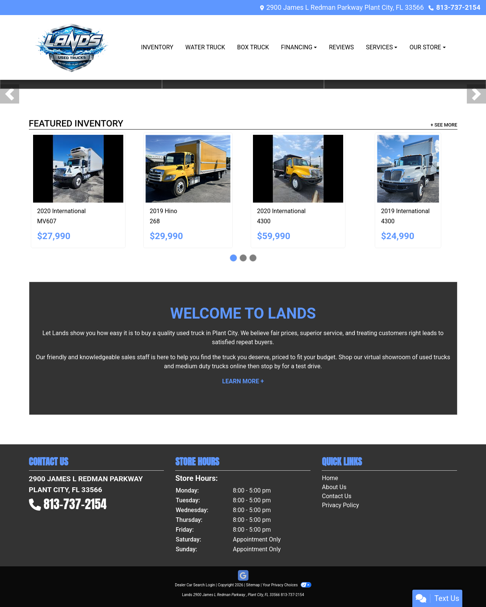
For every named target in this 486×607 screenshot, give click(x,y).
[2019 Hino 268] (188, 168)
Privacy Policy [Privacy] (340, 505)
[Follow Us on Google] (243, 575)
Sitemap (253, 585)
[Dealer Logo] (73, 47)
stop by (270, 366)
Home (330, 478)
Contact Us (336, 496)
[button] (9, 94)
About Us (334, 487)
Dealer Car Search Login (195, 585)
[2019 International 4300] (408, 168)
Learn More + (243, 381)
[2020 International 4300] (298, 168)
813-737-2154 (458, 7)
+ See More (444, 125)
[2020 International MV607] (78, 168)
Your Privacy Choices (287, 585)
